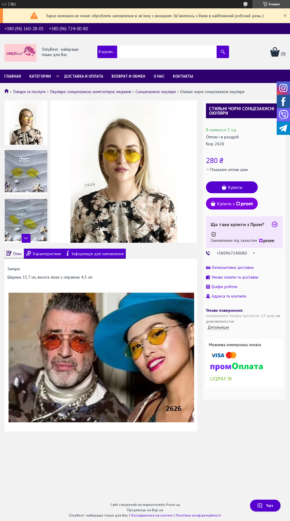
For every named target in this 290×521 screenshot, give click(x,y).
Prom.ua (173, 504)
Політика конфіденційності (198, 515)
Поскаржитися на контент (152, 515)
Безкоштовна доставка (233, 267)
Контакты (183, 76)
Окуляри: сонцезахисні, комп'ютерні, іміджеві (90, 91)
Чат (265, 505)
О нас (159, 76)
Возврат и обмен (128, 76)
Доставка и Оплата (83, 76)
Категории (40, 76)
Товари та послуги (29, 91)
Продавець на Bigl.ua (145, 510)
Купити (235, 187)
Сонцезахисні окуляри (156, 91)
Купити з (235, 204)
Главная (12, 76)
